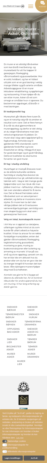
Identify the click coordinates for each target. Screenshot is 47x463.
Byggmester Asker (14, 348)
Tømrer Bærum (32, 341)
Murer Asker (11, 355)
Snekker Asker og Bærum (32, 332)
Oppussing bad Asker (13, 330)
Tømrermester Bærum (15, 316)
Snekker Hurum (34, 316)
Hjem (8, 46)
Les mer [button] (20, 438)
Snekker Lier (12, 341)
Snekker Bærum (12, 308)
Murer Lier (21, 362)
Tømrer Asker (32, 348)
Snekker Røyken (11, 323)
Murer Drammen (33, 355)
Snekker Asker (32, 308)
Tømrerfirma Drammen (33, 323)
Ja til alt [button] (34, 458)
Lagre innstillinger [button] (12, 458)
